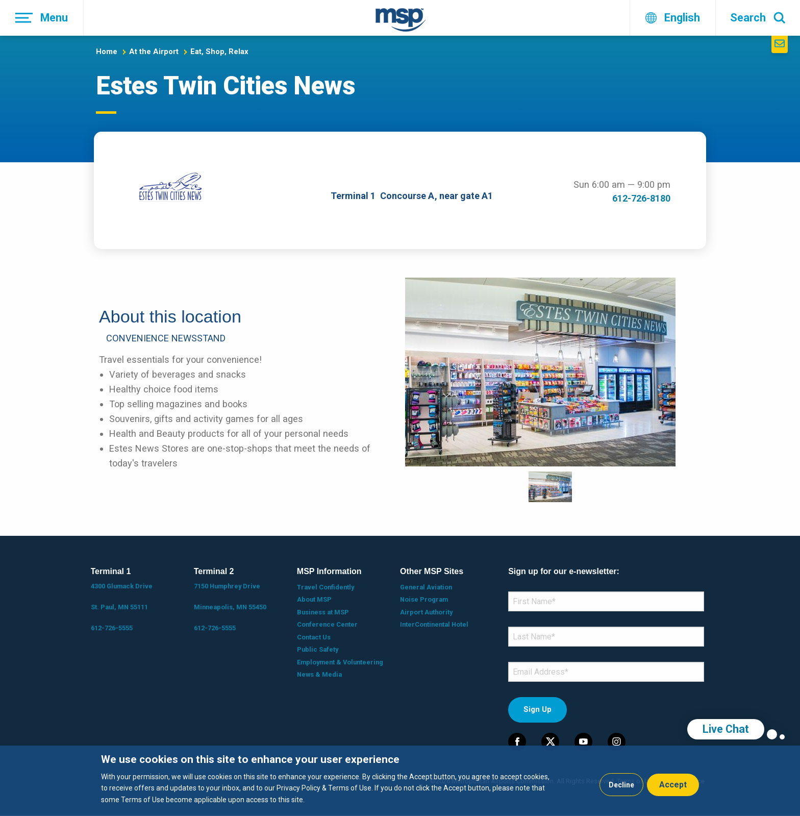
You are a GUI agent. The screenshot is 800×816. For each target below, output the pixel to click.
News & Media (319, 674)
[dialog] (400, 781)
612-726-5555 (112, 628)
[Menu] (42, 18)
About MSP (314, 599)
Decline (621, 785)
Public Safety (317, 649)
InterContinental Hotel (434, 624)
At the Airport (154, 51)
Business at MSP (323, 612)
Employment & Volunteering (340, 662)
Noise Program (424, 599)
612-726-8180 (641, 198)
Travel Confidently (325, 587)
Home (106, 51)
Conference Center (327, 624)
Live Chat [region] (726, 729)
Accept (673, 784)
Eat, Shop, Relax (219, 51)
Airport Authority (426, 612)
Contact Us (314, 637)
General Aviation (426, 587)
